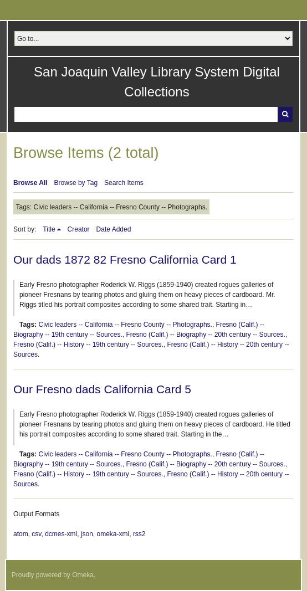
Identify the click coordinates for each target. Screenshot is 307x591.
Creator (79, 229)
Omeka (83, 575)
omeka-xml (113, 534)
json (87, 534)
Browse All (30, 183)
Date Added (113, 229)
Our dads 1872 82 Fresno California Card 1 (125, 259)
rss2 (139, 534)
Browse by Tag (76, 183)
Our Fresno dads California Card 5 (102, 389)
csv (36, 534)
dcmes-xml (61, 534)
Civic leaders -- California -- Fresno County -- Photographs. (125, 324)
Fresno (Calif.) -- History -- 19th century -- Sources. (88, 344)
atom (20, 534)
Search (285, 114)
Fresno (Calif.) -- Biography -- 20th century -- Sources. (205, 334)
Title (49, 229)
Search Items (124, 183)
